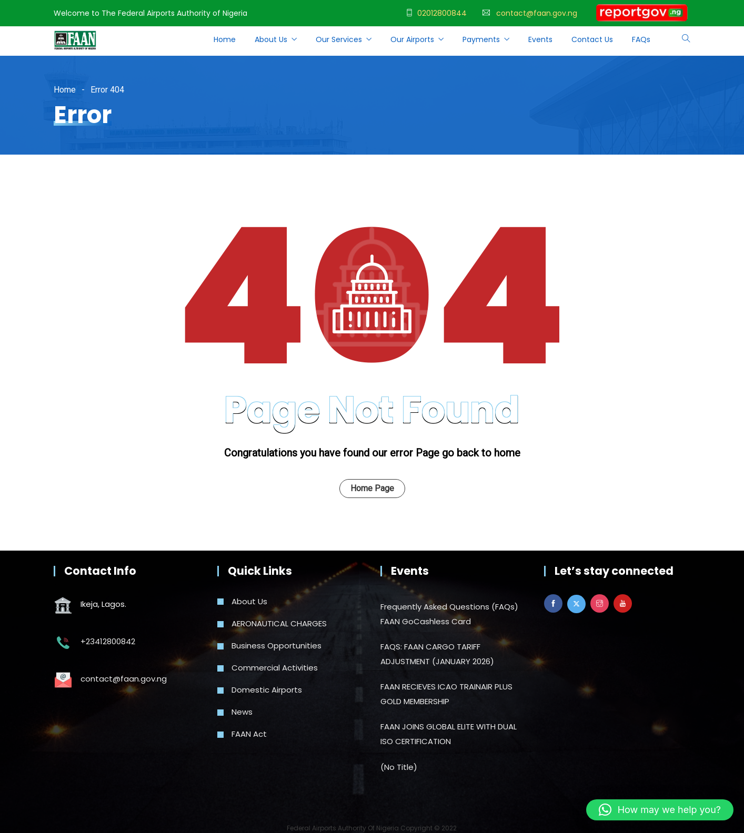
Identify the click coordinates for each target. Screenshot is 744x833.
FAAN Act (249, 733)
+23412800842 (108, 641)
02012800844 (442, 13)
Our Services (339, 39)
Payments (481, 39)
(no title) (398, 767)
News (242, 711)
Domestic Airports (267, 689)
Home (225, 39)
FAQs (641, 39)
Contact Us (592, 39)
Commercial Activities (275, 667)
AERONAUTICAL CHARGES (279, 623)
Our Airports (412, 39)
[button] (659, 809)
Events (540, 39)
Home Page (372, 488)
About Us (271, 39)
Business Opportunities (276, 645)
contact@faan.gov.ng (536, 13)
